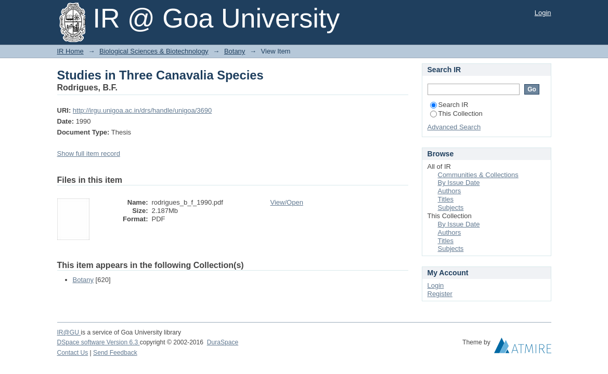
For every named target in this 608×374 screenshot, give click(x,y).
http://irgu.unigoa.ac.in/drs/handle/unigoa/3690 (142, 110)
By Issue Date (459, 182)
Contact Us (72, 352)
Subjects (451, 207)
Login (543, 13)
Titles (446, 199)
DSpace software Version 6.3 (98, 342)
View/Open (286, 202)
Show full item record (88, 153)
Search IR (449, 105)
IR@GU (69, 332)
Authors (449, 191)
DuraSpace (222, 342)
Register (440, 294)
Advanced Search (454, 127)
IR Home (70, 51)
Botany (234, 51)
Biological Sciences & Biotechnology (154, 51)
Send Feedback (115, 352)
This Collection (456, 113)
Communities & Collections (478, 175)
